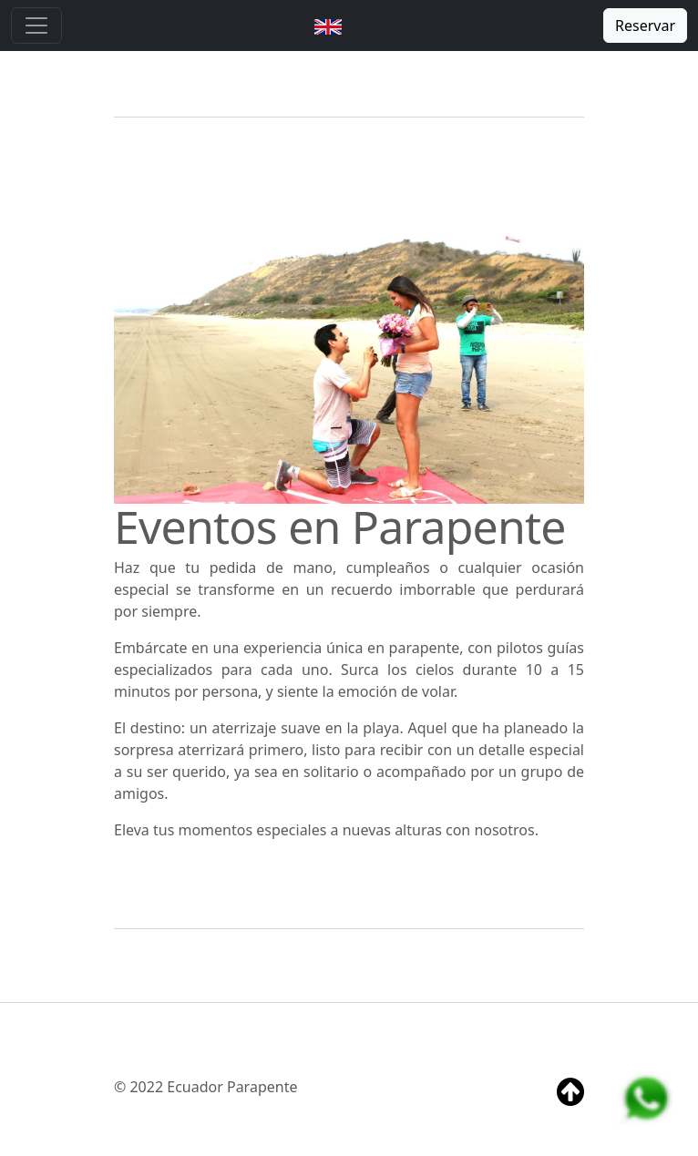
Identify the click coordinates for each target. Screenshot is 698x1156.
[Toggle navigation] (36, 25)
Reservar (645, 25)
